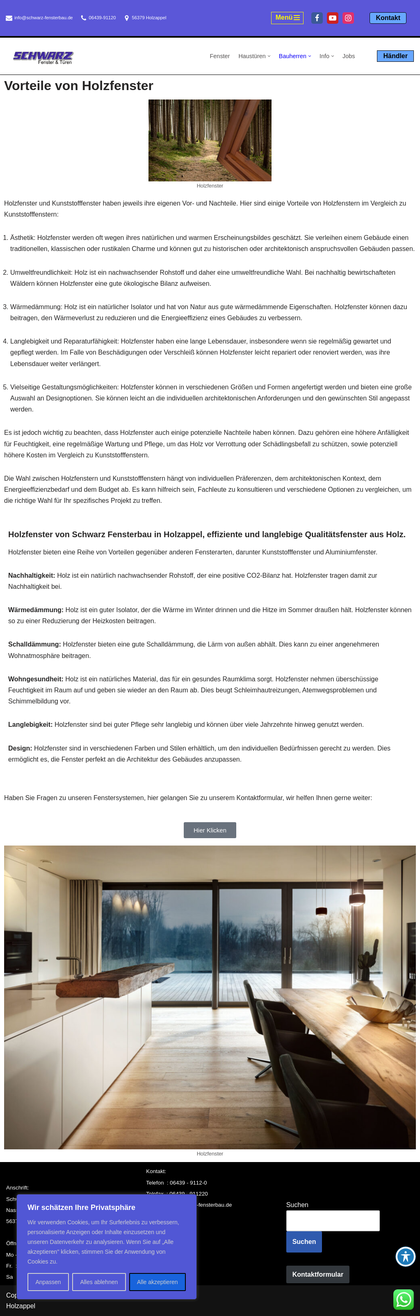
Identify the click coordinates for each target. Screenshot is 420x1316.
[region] (106, 1247)
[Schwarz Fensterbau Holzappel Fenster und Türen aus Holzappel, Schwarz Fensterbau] (43, 57)
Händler (395, 55)
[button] (269, 56)
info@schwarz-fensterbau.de (43, 17)
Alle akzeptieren (157, 1282)
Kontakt (388, 17)
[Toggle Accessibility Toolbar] (405, 1256)
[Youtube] (332, 18)
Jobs (348, 56)
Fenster (220, 56)
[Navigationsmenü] (287, 18)
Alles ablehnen (99, 1282)
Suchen (297, 1204)
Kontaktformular (317, 1274)
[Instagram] (348, 18)
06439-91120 (102, 17)
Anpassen (48, 1282)
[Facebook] (317, 18)
